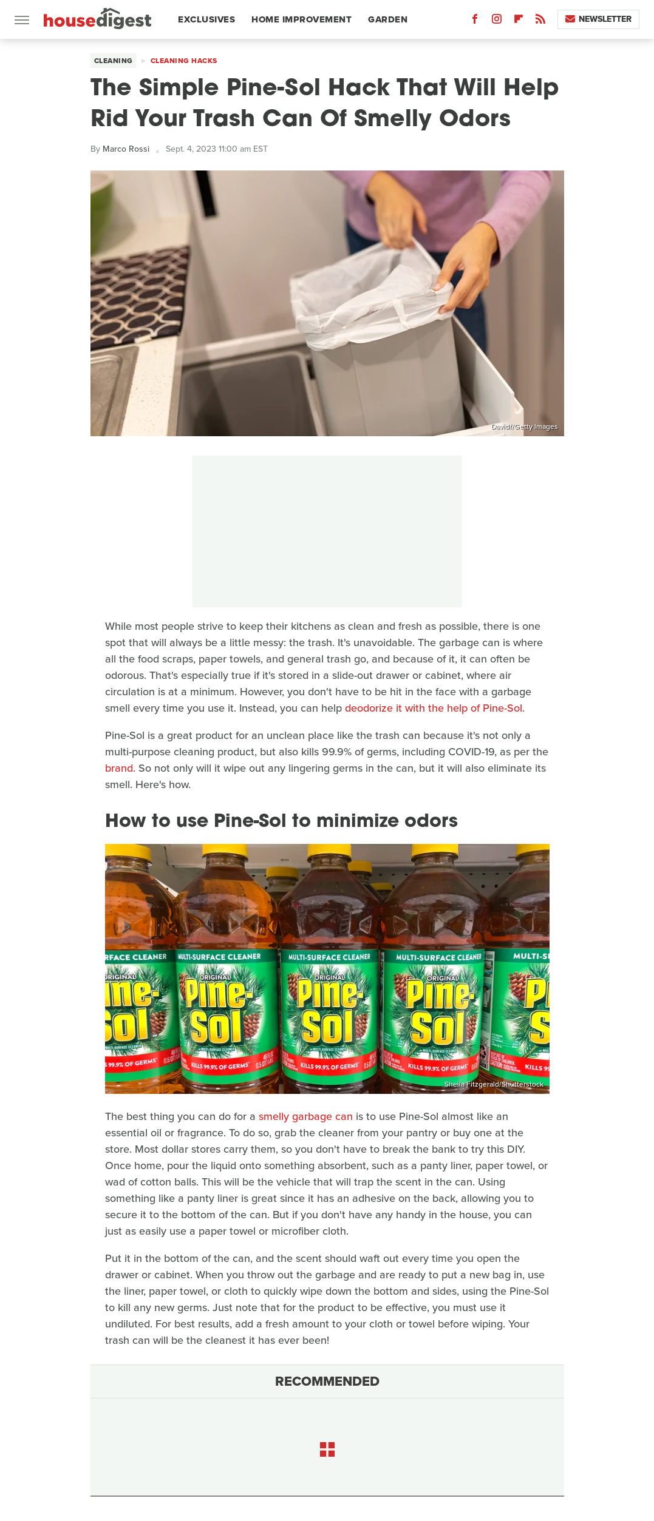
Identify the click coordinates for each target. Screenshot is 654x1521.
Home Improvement (301, 19)
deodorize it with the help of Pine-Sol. (435, 708)
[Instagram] (497, 21)
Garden (387, 19)
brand (119, 768)
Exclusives (206, 19)
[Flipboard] (518, 21)
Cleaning (113, 60)
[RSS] (540, 21)
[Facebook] (475, 21)
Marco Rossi (126, 149)
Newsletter (598, 19)
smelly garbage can (306, 1116)
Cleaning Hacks (184, 60)
